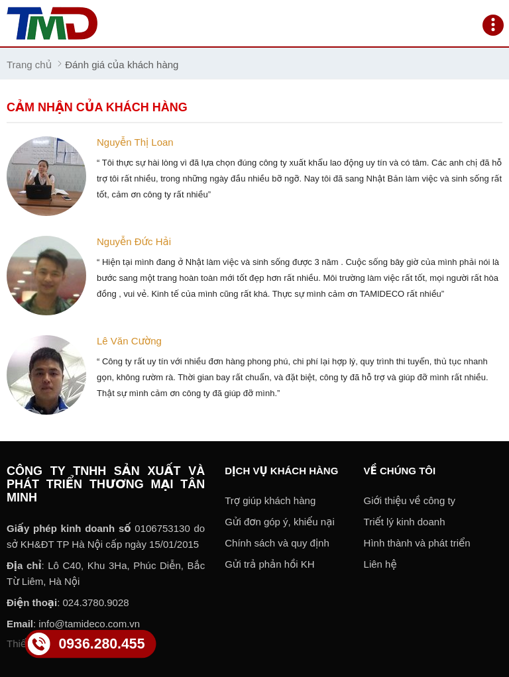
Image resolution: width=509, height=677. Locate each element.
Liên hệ (380, 564)
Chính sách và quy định (277, 542)
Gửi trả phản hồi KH (269, 564)
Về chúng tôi (400, 470)
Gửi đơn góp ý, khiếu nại (280, 521)
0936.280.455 (101, 643)
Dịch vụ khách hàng (281, 470)
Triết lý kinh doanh (404, 521)
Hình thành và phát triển (417, 542)
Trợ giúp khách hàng (270, 500)
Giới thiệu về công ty (410, 500)
